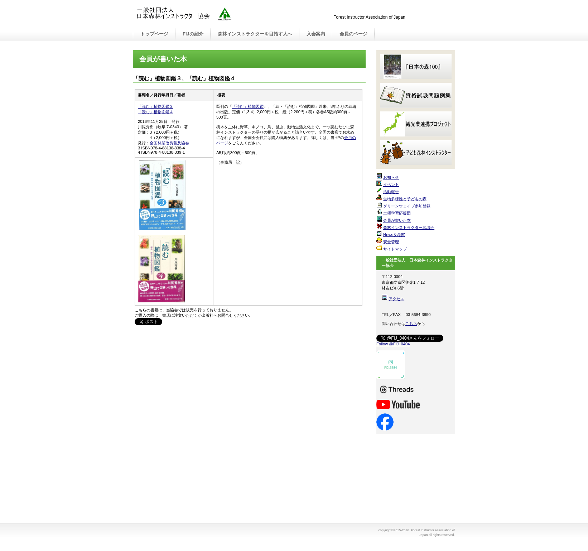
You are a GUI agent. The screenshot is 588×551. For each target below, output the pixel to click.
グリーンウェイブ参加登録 (406, 206)
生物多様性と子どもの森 (404, 199)
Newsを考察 (394, 235)
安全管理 (391, 242)
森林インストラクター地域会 (408, 227)
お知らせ (391, 177)
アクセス (396, 299)
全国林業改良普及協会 (169, 143)
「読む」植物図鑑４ (155, 112)
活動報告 (391, 192)
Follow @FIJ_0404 (393, 344)
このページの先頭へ (343, 338)
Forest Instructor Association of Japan (208, 14)
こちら (411, 323)
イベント (391, 184)
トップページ (154, 34)
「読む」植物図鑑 (248, 106)
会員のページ (353, 34)
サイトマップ (395, 249)
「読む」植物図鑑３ (155, 106)
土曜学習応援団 (397, 213)
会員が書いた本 (397, 220)
